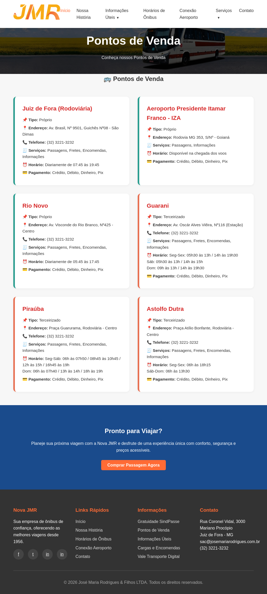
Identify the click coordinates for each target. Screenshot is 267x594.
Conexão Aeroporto (94, 548)
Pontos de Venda (153, 530)
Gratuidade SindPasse (158, 521)
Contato (246, 10)
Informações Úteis (154, 539)
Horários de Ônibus (94, 539)
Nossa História (89, 530)
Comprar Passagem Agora (133, 465)
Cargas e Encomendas (159, 548)
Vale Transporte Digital (159, 556)
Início (65, 10)
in (47, 554)
